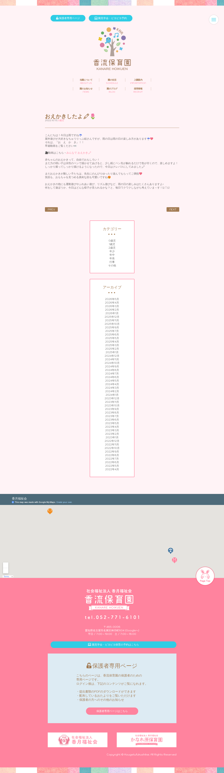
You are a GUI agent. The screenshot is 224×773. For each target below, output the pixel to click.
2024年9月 (112, 366)
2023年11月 (112, 402)
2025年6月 (112, 334)
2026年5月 (112, 299)
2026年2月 (112, 309)
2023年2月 (112, 434)
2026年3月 (112, 306)
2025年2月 (112, 348)
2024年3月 (112, 387)
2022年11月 (112, 444)
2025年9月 (112, 327)
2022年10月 (112, 448)
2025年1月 (112, 352)
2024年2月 (112, 391)
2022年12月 (112, 441)
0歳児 (112, 240)
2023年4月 (112, 426)
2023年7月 (112, 416)
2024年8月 (112, 370)
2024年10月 (112, 363)
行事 (112, 262)
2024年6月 (112, 377)
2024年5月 (112, 380)
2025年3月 (112, 345)
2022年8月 (112, 455)
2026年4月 (112, 302)
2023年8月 (112, 412)
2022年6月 (112, 462)
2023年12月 (112, 398)
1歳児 (112, 244)
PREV (51, 209)
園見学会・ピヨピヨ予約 (110, 18)
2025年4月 (112, 341)
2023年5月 (112, 423)
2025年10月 (112, 324)
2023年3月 (112, 430)
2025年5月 (112, 338)
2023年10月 (112, 405)
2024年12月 (112, 355)
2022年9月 (112, 451)
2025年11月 (112, 320)
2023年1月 (112, 437)
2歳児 (112, 247)
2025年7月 (112, 331)
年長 (112, 258)
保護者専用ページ (68, 18)
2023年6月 (112, 419)
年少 (112, 251)
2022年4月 (112, 469)
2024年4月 (112, 384)
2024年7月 (112, 373)
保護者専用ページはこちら (112, 711)
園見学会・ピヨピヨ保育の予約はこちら (113, 644)
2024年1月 (112, 394)
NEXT (172, 209)
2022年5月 (112, 465)
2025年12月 (112, 316)
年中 (112, 254)
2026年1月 (112, 313)
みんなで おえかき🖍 (78, 152)
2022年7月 (112, 458)
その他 (112, 265)
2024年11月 (112, 359)
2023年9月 (112, 409)
